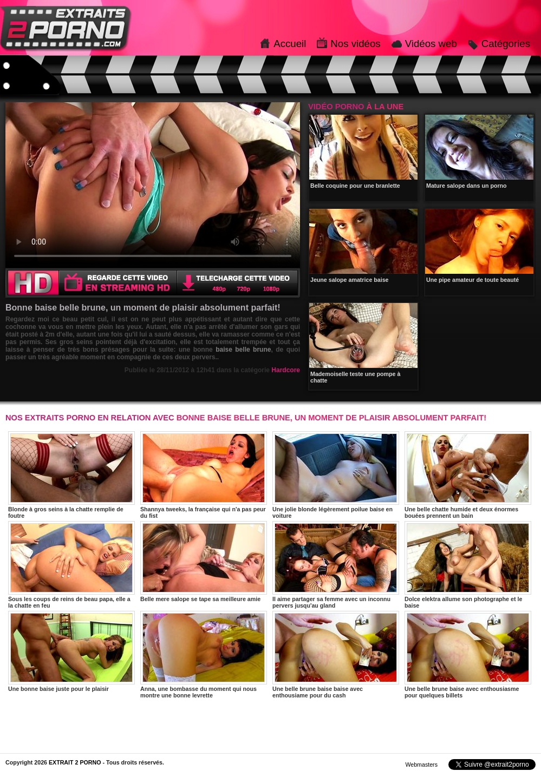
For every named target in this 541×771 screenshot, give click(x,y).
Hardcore (285, 370)
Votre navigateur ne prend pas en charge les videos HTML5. (152, 185)
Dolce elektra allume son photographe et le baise (468, 565)
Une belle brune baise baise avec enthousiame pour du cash (335, 654)
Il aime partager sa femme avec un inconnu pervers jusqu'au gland (335, 565)
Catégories (505, 43)
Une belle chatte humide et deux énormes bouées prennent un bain (468, 475)
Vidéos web (431, 43)
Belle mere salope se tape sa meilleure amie (203, 561)
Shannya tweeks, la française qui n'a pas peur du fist (203, 475)
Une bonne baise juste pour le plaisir (71, 651)
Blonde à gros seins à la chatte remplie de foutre (71, 475)
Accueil (289, 43)
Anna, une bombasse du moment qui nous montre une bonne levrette (203, 654)
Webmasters (421, 764)
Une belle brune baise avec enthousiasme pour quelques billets (468, 654)
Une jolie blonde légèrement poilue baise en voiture (335, 475)
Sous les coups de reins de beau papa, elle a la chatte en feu (71, 565)
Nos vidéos (355, 43)
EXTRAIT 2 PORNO (75, 762)
